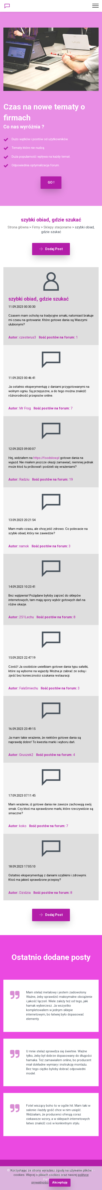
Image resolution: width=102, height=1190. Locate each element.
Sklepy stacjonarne (57, 227)
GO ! (51, 182)
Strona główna (18, 227)
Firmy (36, 227)
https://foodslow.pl (46, 458)
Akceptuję (59, 1182)
